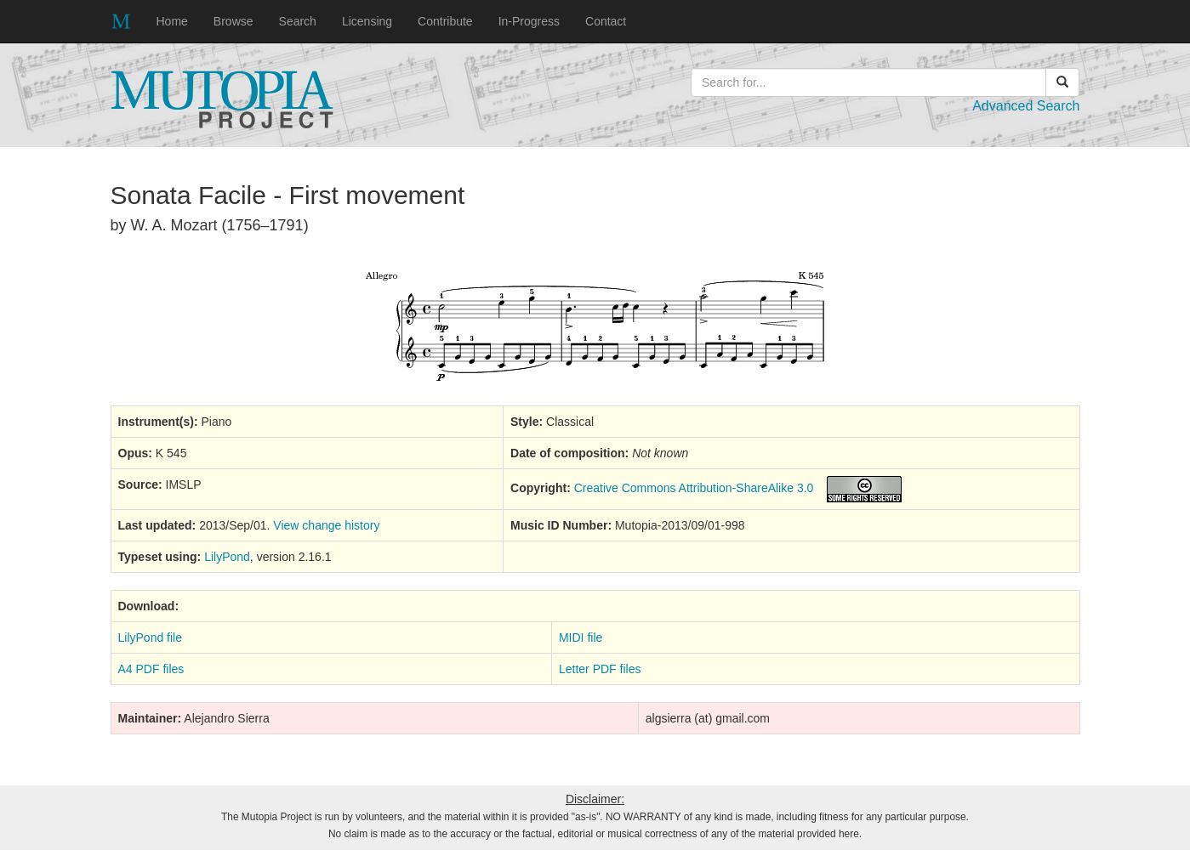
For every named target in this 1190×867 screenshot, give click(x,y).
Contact (605, 21)
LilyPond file (150, 637)
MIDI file (580, 637)
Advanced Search (1025, 106)
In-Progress (529, 21)
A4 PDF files (151, 669)
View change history (326, 525)
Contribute (445, 21)
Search (297, 21)
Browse (233, 21)
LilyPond (227, 557)
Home (172, 21)
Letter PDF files (600, 669)
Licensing (367, 21)
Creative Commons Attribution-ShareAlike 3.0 (694, 488)
